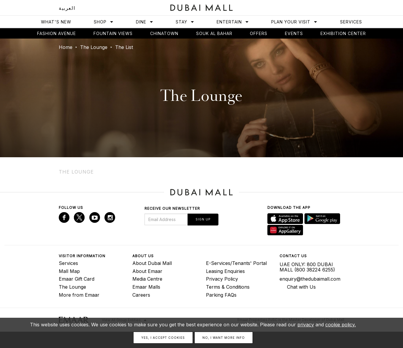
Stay (185, 21)
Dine (144, 21)
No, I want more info (223, 337)
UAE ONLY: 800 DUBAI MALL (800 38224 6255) (307, 267)
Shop (104, 21)
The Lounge (93, 47)
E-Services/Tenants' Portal (236, 263)
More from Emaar (79, 295)
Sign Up (203, 219)
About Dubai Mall (152, 263)
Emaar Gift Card (76, 279)
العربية (67, 8)
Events (294, 33)
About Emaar (147, 271)
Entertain (233, 21)
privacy (305, 325)
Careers (141, 295)
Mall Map (69, 271)
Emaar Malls (146, 287)
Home (65, 47)
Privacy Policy (222, 279)
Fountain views (113, 33)
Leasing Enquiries (225, 271)
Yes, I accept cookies (163, 337)
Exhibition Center (343, 33)
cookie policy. (340, 325)
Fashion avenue (56, 33)
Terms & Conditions (228, 287)
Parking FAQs (221, 295)
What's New (56, 21)
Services (351, 21)
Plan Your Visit (294, 21)
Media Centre (147, 279)
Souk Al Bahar (214, 33)
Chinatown (164, 33)
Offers (258, 33)
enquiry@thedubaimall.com (310, 279)
